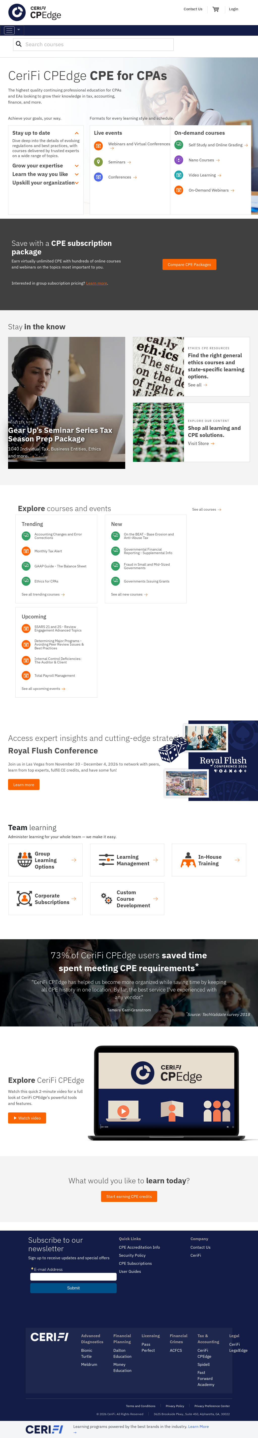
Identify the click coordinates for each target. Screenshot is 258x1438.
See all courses (206, 509)
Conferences (122, 176)
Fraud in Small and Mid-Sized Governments (147, 566)
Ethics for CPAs (46, 581)
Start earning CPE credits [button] (129, 1196)
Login (233, 9)
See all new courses (129, 594)
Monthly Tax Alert (48, 551)
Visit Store (201, 443)
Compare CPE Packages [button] (189, 264)
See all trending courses (43, 594)
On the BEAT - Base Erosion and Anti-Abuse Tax (149, 536)
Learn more (96, 283)
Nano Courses (204, 159)
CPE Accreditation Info (139, 1247)
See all (197, 385)
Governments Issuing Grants (147, 581)
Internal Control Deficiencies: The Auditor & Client (58, 660)
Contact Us (193, 9)
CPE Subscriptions (135, 1263)
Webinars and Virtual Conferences (139, 145)
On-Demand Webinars (211, 190)
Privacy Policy (175, 1406)
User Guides (130, 1271)
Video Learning (205, 174)
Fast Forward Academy (206, 1378)
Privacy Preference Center (212, 1406)
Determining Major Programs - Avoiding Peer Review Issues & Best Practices (59, 644)
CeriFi (195, 1255)
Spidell (204, 1364)
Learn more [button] (23, 784)
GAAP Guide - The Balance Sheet (60, 566)
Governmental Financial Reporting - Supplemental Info (148, 551)
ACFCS (176, 1350)
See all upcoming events (43, 688)
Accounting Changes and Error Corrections (58, 536)
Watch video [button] (27, 1117)
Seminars (119, 161)
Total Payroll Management (55, 675)
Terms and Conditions (140, 1406)
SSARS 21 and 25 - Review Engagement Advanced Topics (58, 628)
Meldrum (89, 1364)
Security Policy (132, 1255)
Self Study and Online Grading (218, 144)
